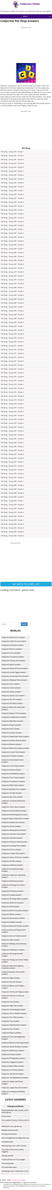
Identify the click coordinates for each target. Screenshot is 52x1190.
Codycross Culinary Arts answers (13, 661)
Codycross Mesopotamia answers (14, 830)
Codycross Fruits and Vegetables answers (13, 1038)
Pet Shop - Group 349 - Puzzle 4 (12, 318)
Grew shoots (6, 1116)
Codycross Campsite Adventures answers (13, 802)
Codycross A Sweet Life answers (13, 853)
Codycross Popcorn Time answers (14, 713)
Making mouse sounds (10, 1130)
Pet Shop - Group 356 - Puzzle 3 (12, 450)
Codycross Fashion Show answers (14, 740)
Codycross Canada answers (11, 895)
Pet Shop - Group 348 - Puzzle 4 (12, 299)
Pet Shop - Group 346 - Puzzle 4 (12, 260)
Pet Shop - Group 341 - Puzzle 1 (12, 152)
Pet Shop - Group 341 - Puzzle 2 (12, 155)
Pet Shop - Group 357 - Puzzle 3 (12, 470)
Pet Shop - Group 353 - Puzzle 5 (12, 400)
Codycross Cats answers (10, 1002)
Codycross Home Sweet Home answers (13, 761)
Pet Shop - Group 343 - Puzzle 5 (12, 206)
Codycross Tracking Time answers (14, 846)
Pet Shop (26, 148)
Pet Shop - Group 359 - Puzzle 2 (12, 505)
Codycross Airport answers (11, 725)
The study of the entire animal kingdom (12, 1150)
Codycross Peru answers (10, 1029)
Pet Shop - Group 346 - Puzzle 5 (12, 264)
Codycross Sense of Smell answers (14, 936)
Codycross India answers (11, 940)
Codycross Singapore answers (12, 1062)
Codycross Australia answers (12, 838)
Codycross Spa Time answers (12, 797)
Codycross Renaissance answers (13, 918)
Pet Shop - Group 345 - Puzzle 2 (12, 233)
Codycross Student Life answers (13, 822)
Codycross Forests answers (11, 1054)
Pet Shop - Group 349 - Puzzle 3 (12, 314)
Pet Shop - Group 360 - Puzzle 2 (12, 524)
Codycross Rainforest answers (12, 881)
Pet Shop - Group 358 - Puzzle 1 (12, 481)
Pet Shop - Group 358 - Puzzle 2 (12, 485)
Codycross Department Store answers (15, 736)
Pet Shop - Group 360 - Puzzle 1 (12, 520)
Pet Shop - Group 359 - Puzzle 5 (12, 516)
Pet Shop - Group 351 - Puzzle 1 (12, 346)
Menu (25, 16)
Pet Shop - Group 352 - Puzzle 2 (12, 369)
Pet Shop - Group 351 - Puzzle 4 (12, 357)
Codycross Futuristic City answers (14, 834)
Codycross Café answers (10, 906)
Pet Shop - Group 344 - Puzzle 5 (12, 225)
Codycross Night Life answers (12, 1006)
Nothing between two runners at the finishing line (15, 1111)
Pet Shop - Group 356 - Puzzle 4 (12, 454)
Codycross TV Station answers (12, 756)
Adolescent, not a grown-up (12, 1126)
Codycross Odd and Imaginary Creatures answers (13, 967)
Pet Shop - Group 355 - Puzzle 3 (12, 431)
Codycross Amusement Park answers (15, 676)
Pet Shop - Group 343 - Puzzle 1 (12, 190)
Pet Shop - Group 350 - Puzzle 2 (12, 330)
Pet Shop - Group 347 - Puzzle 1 (12, 268)
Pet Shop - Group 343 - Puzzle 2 (12, 194)
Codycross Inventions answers (13, 645)
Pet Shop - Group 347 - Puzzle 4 (12, 280)
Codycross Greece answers (11, 770)
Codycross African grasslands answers (12, 955)
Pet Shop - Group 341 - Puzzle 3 (12, 159)
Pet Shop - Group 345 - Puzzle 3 (12, 237)
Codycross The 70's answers (12, 699)
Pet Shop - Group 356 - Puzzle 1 (12, 442)
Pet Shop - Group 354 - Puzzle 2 (12, 408)
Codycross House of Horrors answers (15, 857)
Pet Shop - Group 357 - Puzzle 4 (12, 473)
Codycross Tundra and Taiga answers (15, 992)
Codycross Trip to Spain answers (13, 807)
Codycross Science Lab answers (13, 695)
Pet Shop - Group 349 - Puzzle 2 (12, 311)
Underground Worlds (15, 1106)
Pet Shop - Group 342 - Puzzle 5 (12, 187)
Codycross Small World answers (13, 774)
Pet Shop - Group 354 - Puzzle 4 (12, 415)
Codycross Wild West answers (12, 721)
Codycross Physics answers (11, 1033)
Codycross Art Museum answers (13, 781)
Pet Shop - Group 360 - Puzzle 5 (12, 536)
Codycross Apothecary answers (13, 1050)
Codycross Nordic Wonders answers (15, 1047)
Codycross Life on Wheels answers (14, 1013)
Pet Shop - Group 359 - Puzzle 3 (12, 508)
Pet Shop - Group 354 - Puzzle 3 (12, 411)
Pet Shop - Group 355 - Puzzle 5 (12, 439)
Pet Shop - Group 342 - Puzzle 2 (12, 175)
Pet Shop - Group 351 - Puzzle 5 (12, 361)
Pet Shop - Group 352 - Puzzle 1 (12, 365)
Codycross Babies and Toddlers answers (13, 987)
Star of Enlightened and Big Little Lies (15, 1138)
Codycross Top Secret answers (13, 1074)
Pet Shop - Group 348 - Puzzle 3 (12, 295)
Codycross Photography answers (13, 1058)
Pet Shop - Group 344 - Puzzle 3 (12, 218)
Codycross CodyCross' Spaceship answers (13, 876)
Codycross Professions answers (13, 950)
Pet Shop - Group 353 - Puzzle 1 (12, 384)
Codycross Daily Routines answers (14, 1025)
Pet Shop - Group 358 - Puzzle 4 (12, 493)
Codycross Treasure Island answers (14, 842)
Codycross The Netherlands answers (15, 1078)
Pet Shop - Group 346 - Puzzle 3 (12, 256)
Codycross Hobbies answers (12, 922)
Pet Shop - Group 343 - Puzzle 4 (12, 202)
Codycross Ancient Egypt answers (14, 672)
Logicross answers (30, 1182)
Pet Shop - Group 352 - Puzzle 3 (12, 373)
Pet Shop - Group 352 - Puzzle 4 (12, 377)
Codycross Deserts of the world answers (13, 973)
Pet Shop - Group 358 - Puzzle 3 (12, 489)
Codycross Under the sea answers (14, 641)
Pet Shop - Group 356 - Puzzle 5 (12, 458)
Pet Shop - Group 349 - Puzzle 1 (12, 307)
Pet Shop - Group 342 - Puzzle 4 (12, 183)
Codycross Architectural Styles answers (13, 870)
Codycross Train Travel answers (13, 777)
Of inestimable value (9, 1167)
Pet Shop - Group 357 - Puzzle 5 (12, 477)
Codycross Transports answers (13, 657)
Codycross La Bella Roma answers (14, 717)
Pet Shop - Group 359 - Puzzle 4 (12, 512)
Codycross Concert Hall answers (13, 752)
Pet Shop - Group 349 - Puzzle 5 (12, 322)
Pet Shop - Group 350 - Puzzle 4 (12, 338)
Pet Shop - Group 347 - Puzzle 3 (12, 276)
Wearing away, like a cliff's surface (14, 1146)
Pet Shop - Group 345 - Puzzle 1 (12, 229)
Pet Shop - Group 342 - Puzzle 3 (12, 179)
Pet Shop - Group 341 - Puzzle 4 (12, 163)
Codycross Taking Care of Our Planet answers (15, 961)
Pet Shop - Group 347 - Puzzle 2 (12, 272)
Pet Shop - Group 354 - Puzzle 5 (12, 419)
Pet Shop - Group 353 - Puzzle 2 (12, 388)
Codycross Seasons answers (12, 649)
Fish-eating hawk (8, 1163)
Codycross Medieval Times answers (14, 680)
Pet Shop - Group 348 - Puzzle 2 (12, 291)
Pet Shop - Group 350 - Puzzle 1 (12, 326)
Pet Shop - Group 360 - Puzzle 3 (12, 528)
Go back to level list (25, 584)
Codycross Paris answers (11, 684)
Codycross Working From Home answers (13, 886)
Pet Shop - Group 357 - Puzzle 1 (12, 462)
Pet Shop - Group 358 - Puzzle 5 (12, 497)
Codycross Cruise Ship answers (13, 766)
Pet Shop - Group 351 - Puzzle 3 (12, 353)
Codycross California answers (12, 865)
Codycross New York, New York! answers (13, 708)
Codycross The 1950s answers (12, 1017)
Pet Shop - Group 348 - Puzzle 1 (12, 287)
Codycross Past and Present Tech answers (14, 931)
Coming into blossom (9, 1134)
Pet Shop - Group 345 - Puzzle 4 (12, 241)
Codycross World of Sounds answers (15, 910)
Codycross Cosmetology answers (13, 1009)
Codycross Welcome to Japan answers (15, 748)
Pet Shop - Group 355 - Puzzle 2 (12, 427)
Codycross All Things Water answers (15, 899)
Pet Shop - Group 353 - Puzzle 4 (12, 396)
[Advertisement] (26, 43)
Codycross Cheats (26, 4)
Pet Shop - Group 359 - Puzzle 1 (12, 501)
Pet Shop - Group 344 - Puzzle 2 (12, 214)
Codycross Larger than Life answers (14, 1088)
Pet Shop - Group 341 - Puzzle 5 (12, 167)
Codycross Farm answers (11, 729)
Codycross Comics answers (11, 849)
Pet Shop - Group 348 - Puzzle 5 (12, 303)
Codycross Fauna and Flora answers (15, 668)
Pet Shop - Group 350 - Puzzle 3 (12, 334)
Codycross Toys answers (10, 1021)
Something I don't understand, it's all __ (15, 1172)
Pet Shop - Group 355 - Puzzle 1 (12, 423)
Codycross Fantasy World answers (14, 811)
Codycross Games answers (11, 826)
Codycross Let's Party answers (13, 1070)
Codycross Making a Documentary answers (14, 945)
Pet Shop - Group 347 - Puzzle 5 (12, 283)
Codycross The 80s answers (12, 793)
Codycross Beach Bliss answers (13, 1066)
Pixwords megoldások (12, 1182)
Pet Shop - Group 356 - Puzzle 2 (12, 446)
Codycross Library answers (11, 692)
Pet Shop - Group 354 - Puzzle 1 (12, 404)
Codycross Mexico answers (11, 914)
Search (24, 624)
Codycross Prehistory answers (12, 891)
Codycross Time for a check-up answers (13, 997)
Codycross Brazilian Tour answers (14, 789)
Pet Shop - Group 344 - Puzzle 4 (12, 221)
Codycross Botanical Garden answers (15, 926)
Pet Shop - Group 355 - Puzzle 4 (12, 435)
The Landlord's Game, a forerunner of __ (15, 1121)
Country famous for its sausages (13, 1159)
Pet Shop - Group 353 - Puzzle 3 (12, 392)
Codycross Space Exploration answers (15, 818)
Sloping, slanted (7, 1156)
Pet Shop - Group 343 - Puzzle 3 (12, 198)
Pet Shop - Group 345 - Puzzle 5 (12, 245)
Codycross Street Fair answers (12, 903)
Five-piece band (7, 1142)
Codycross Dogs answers (11, 978)
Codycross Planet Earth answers (13, 637)
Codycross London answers (12, 733)
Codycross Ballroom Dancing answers (15, 1043)
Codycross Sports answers (11, 664)
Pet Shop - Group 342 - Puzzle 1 (12, 171)
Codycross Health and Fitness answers (12, 1082)
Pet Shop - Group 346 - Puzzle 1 (12, 249)
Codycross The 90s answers (12, 861)
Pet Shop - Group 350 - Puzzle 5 (12, 342)
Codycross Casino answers (11, 688)
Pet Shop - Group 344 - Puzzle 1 (12, 210)
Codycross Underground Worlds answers (13, 1092)
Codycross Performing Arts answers (15, 815)
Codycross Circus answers (11, 653)
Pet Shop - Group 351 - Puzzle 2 (12, 349)
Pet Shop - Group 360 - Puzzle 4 (12, 532)
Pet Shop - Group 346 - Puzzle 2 (12, 252)
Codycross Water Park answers (13, 785)
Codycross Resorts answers (11, 744)
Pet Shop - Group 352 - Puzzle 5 (12, 380)
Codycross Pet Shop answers (12, 703)
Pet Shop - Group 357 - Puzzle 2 (12, 466)
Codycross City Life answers (12, 982)
